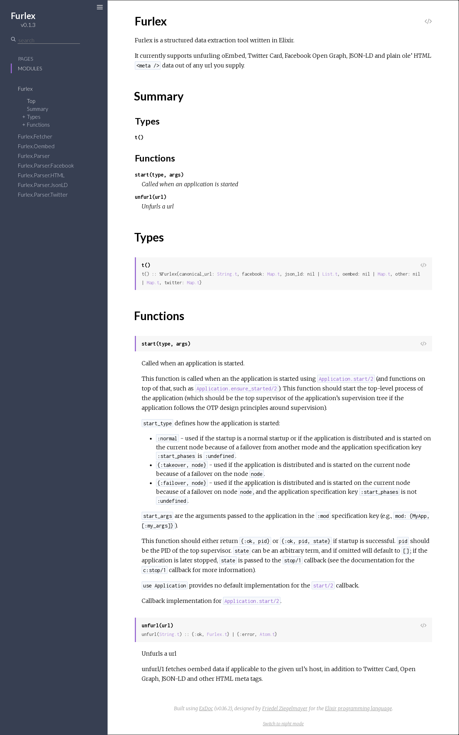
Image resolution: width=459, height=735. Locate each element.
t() (139, 137)
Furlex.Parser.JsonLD (43, 185)
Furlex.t (217, 634)
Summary (37, 109)
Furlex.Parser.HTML (41, 175)
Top (31, 101)
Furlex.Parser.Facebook (46, 165)
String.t (227, 274)
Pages (25, 59)
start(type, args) (159, 175)
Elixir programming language (358, 708)
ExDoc (206, 708)
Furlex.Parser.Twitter (43, 194)
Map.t (273, 274)
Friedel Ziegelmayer (285, 708)
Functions (38, 124)
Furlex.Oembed (36, 146)
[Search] (49, 40)
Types (34, 116)
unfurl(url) (150, 197)
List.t (329, 274)
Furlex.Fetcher (35, 136)
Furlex (25, 88)
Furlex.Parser (34, 156)
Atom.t (267, 634)
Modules (30, 68)
